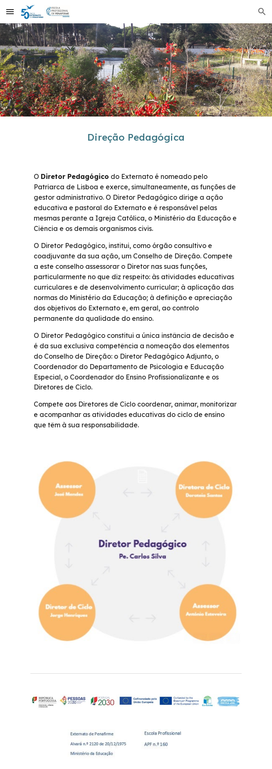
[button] (10, 11)
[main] (135, 137)
